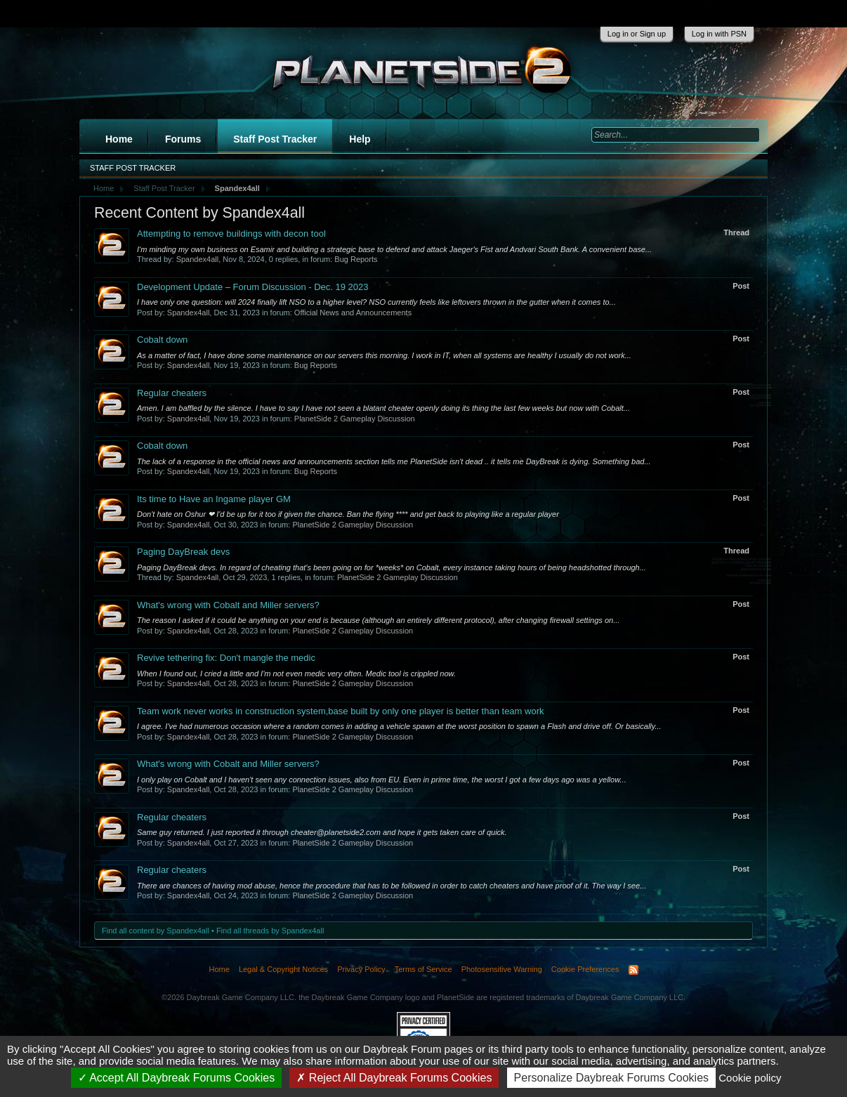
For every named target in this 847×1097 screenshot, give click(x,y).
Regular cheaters (171, 393)
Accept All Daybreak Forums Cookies (176, 1078)
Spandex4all (197, 259)
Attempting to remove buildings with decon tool (231, 233)
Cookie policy (749, 1078)
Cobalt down (162, 339)
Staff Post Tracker (275, 139)
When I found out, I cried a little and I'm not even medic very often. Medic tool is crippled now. (296, 673)
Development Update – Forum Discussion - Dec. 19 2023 (253, 287)
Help (359, 139)
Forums (183, 139)
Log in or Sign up (637, 33)
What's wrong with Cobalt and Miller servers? (228, 605)
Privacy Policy (361, 969)
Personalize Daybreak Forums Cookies (611, 1078)
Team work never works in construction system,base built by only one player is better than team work (340, 711)
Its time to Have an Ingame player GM (214, 499)
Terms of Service (423, 969)
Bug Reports (355, 259)
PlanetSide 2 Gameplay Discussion (354, 418)
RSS (633, 970)
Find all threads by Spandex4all (270, 930)
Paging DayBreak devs (183, 551)
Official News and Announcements (353, 312)
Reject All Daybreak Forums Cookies (394, 1078)
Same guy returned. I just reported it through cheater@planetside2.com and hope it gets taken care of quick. (322, 832)
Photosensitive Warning (501, 969)
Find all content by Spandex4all (155, 930)
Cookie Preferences (585, 969)
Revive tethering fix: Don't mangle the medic (226, 657)
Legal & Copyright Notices (283, 969)
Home (119, 139)
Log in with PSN (719, 33)
